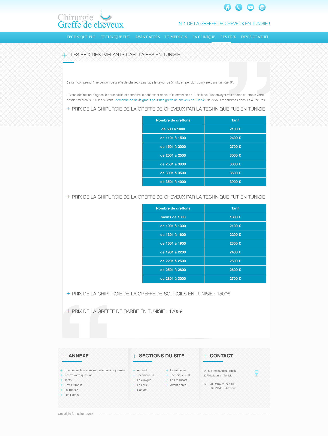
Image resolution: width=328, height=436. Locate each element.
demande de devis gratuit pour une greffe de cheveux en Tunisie (160, 100)
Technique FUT (180, 375)
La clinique (144, 380)
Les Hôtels (71, 395)
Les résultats (178, 380)
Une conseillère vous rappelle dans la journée (94, 370)
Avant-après (178, 385)
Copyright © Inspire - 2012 (75, 413)
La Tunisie (71, 390)
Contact (142, 390)
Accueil (142, 370)
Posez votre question (78, 375)
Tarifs (68, 380)
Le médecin (178, 370)
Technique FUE (147, 375)
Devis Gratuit (73, 385)
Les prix (142, 385)
